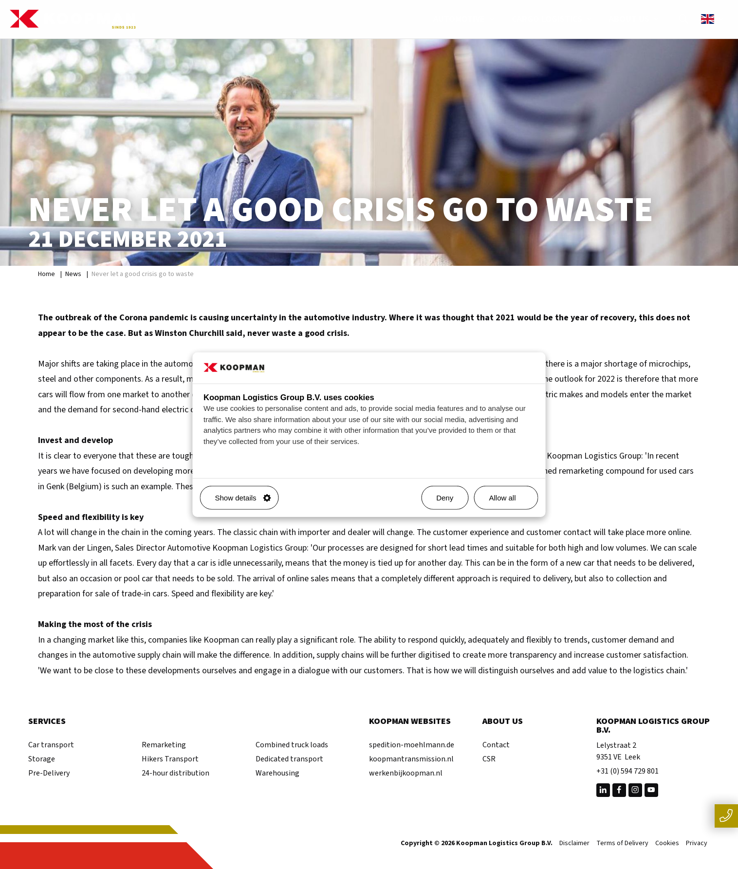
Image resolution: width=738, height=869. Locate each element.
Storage (41, 759)
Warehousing (277, 773)
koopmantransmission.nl (411, 759)
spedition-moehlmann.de (411, 745)
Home (46, 274)
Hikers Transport (170, 759)
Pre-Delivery (49, 773)
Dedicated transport (289, 759)
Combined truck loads (292, 745)
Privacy (696, 843)
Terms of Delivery (622, 843)
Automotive (465, 19)
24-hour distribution (175, 773)
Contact (496, 745)
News (73, 274)
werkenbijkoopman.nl (406, 773)
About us (635, 19)
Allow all (509, 498)
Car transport (51, 745)
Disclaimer (574, 843)
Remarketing (164, 745)
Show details (243, 498)
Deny (444, 498)
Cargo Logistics (553, 19)
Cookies (667, 843)
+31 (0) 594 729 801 (627, 771)
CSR (489, 759)
